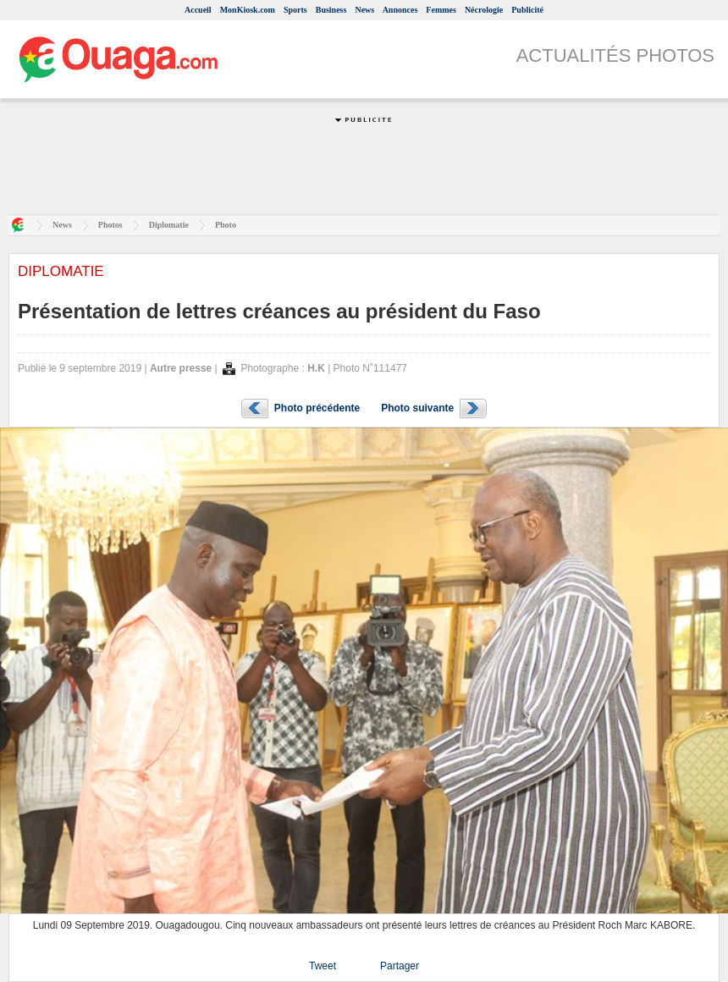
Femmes (441, 9)
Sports (295, 9)
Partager (399, 966)
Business (331, 9)
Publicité (527, 9)
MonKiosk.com (247, 9)
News (364, 9)
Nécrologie (484, 9)
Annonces (400, 9)
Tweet (322, 966)
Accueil (198, 9)
